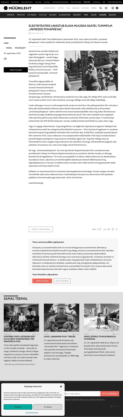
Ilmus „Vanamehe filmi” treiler (59, 336)
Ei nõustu (48, 407)
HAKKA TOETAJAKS (62, 281)
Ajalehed (112, 15)
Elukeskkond (64, 15)
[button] (61, 386)
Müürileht (20, 48)
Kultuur (43, 15)
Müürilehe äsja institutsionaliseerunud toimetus (20, 364)
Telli (68, 8)
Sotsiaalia (31, 15)
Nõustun (18, 407)
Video (9, 48)
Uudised (102, 15)
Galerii (93, 15)
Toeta (93, 8)
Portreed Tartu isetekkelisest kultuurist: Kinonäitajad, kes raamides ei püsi (19, 339)
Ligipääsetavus (49, 8)
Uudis (6, 43)
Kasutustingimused (32, 412)
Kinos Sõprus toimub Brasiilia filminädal (100, 337)
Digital (114, 406)
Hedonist (77, 15)
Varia (86, 15)
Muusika (52, 15)
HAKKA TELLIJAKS (16, 70)
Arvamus (10, 15)
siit (42, 183)
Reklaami (75, 8)
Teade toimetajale (40, 229)
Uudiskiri (85, 8)
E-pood (61, 8)
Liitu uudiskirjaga (109, 394)
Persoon (21, 15)
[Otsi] (101, 8)
